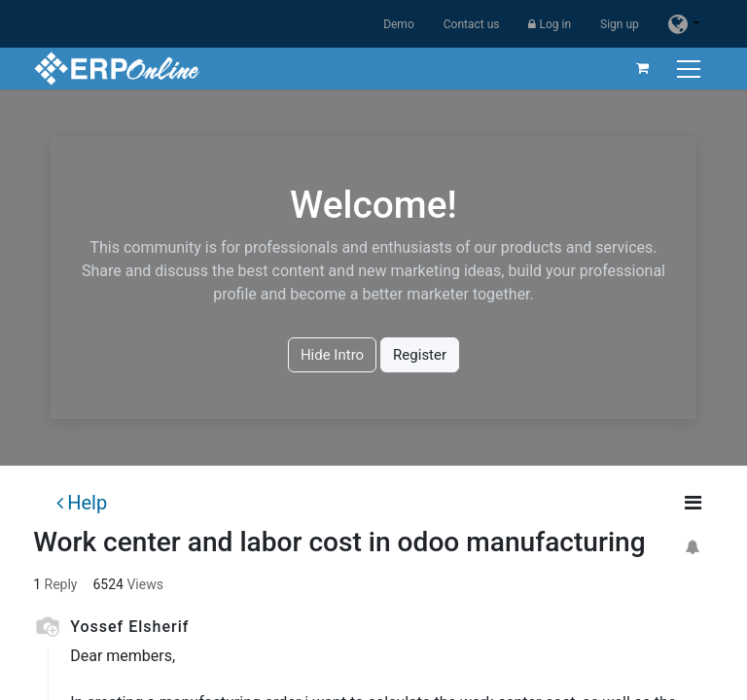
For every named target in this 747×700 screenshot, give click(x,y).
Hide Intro (332, 355)
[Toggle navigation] (691, 69)
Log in (549, 24)
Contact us (472, 24)
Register (419, 355)
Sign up (619, 24)
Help (81, 502)
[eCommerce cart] (642, 68)
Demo (398, 24)
